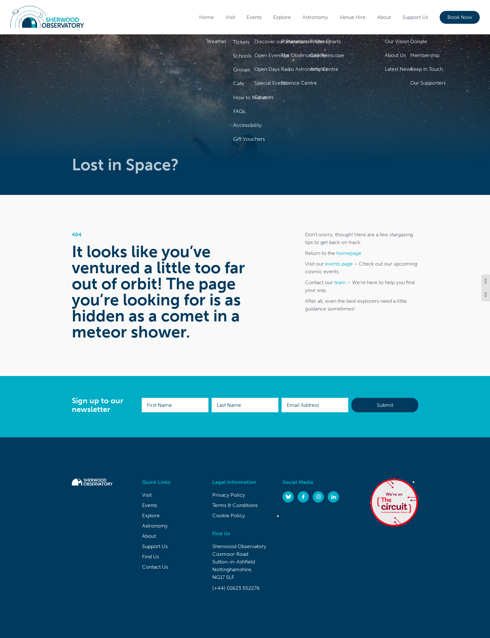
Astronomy (315, 17)
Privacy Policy (228, 495)
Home (206, 17)
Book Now (459, 17)
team (340, 282)
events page (339, 264)
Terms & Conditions (235, 505)
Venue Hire (353, 17)
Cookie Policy (228, 515)
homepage (348, 253)
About (384, 17)
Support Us (415, 17)
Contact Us (155, 567)
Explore (282, 17)
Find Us (150, 557)
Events (254, 17)
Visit (230, 17)
